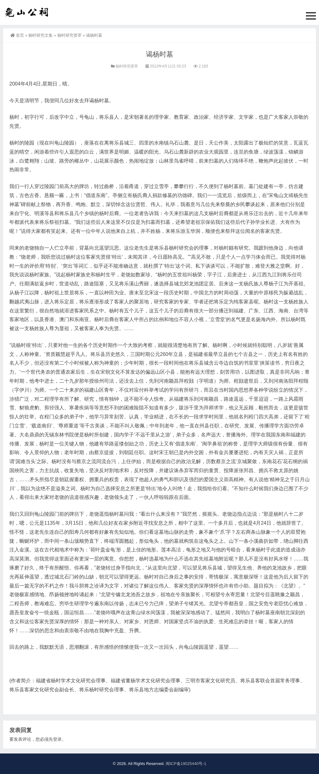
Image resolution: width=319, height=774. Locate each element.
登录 (57, 739)
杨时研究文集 (40, 35)
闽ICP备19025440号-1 (186, 763)
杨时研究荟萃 (69, 35)
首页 (17, 35)
